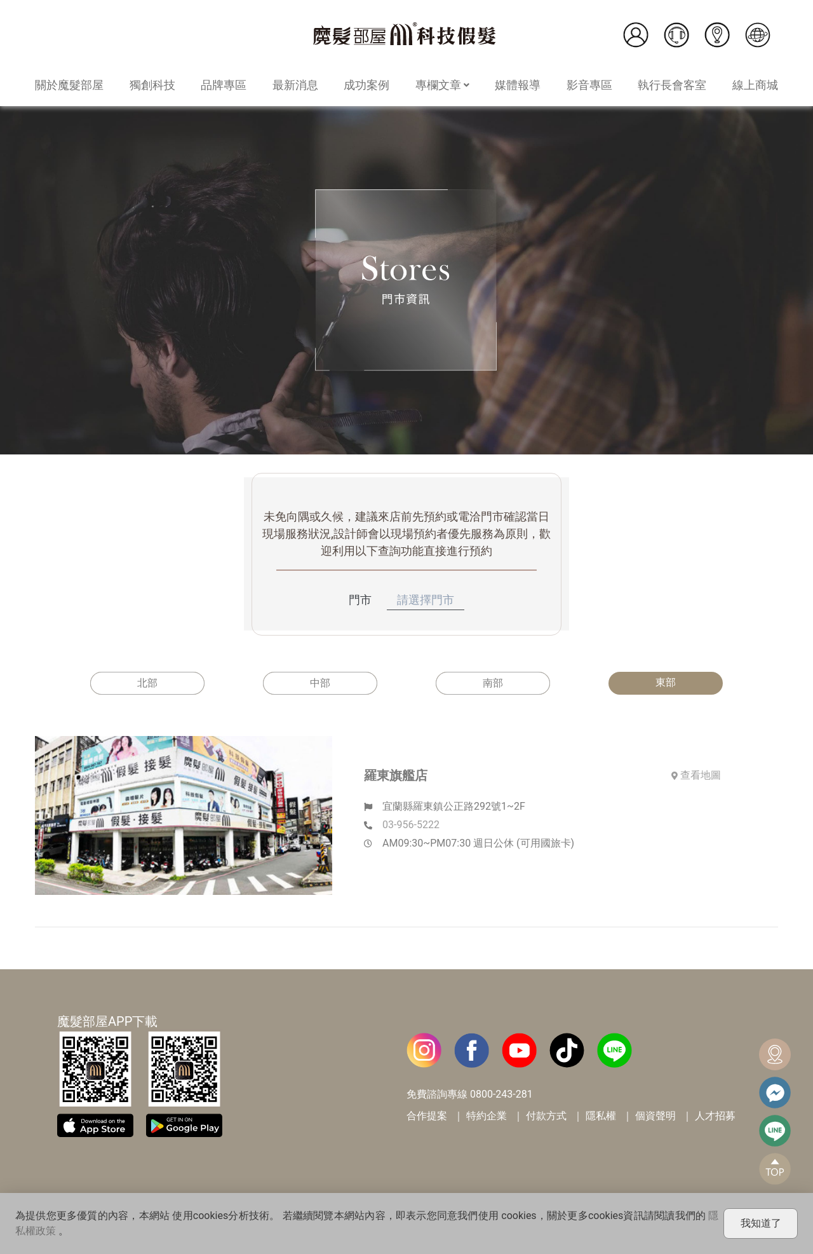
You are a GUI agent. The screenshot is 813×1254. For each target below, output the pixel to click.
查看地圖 (696, 775)
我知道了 (761, 1223)
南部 (493, 683)
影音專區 (589, 85)
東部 (665, 682)
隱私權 (601, 1116)
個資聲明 (655, 1116)
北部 (147, 683)
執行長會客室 (672, 85)
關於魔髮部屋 (69, 85)
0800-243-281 (501, 1094)
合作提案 (426, 1116)
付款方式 (546, 1116)
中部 (320, 683)
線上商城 (755, 85)
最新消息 (295, 85)
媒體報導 (518, 85)
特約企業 (486, 1116)
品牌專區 (223, 85)
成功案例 (366, 85)
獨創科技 (152, 85)
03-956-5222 (411, 825)
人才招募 (715, 1116)
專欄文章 (442, 85)
